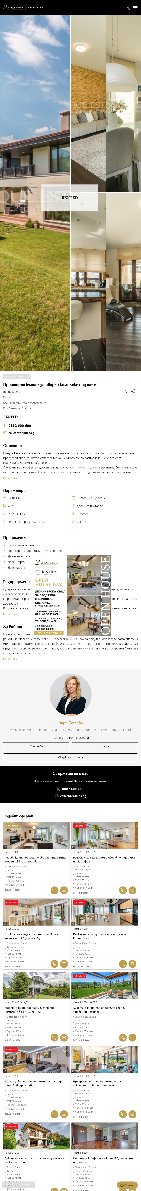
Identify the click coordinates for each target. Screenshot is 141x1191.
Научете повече (49, 633)
